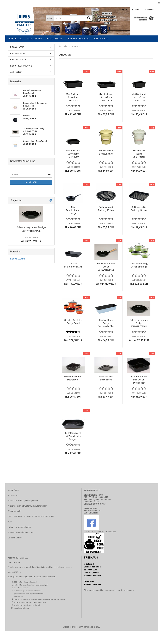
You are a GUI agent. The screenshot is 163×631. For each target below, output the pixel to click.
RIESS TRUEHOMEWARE (78, 38)
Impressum (13, 495)
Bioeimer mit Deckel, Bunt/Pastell (139, 153)
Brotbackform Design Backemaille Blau (106, 323)
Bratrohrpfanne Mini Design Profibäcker (138, 379)
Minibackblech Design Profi (106, 378)
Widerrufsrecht (14, 511)
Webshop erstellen (71, 627)
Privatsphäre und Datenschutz (21, 532)
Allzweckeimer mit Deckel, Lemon (106, 152)
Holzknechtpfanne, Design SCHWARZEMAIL (106, 266)
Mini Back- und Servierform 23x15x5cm (106, 97)
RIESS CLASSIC (15, 38)
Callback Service (15, 538)
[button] (125, 9)
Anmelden (31, 182)
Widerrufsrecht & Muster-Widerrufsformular (27, 506)
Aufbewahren (101, 38)
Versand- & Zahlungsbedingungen (23, 500)
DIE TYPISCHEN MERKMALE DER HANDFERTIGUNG (31, 516)
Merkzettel (149, 9)
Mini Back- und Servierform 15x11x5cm (73, 153)
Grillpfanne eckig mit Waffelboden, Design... (73, 436)
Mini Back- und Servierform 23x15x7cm (73, 97)
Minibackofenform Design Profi (73, 378)
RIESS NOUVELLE (54, 38)
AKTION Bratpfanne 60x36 (73, 265)
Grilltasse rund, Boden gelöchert (106, 208)
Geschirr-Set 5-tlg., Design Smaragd (139, 265)
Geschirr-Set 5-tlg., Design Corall (73, 321)
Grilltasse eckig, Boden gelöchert (139, 208)
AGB (10, 522)
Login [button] (135, 9)
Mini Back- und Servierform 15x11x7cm (139, 97)
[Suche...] (50, 18)
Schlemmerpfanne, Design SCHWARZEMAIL (139, 323)
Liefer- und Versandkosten (19, 527)
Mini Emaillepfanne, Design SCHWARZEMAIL (73, 210)
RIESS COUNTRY (34, 38)
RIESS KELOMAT (17, 259)
